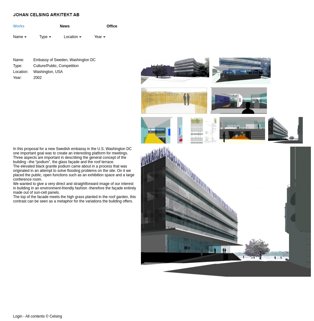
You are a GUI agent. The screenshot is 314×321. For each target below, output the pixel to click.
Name (20, 37)
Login (17, 316)
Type (45, 37)
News (65, 26)
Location (73, 37)
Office (112, 26)
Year (100, 37)
